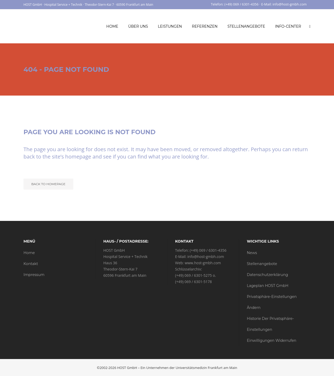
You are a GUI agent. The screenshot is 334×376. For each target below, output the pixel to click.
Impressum (33, 274)
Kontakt (30, 263)
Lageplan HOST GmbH (267, 285)
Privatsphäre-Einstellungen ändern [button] (272, 302)
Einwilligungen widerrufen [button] (271, 340)
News (252, 252)
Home (29, 252)
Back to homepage (48, 184)
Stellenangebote (262, 263)
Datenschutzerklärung (267, 274)
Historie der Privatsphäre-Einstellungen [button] (270, 324)
